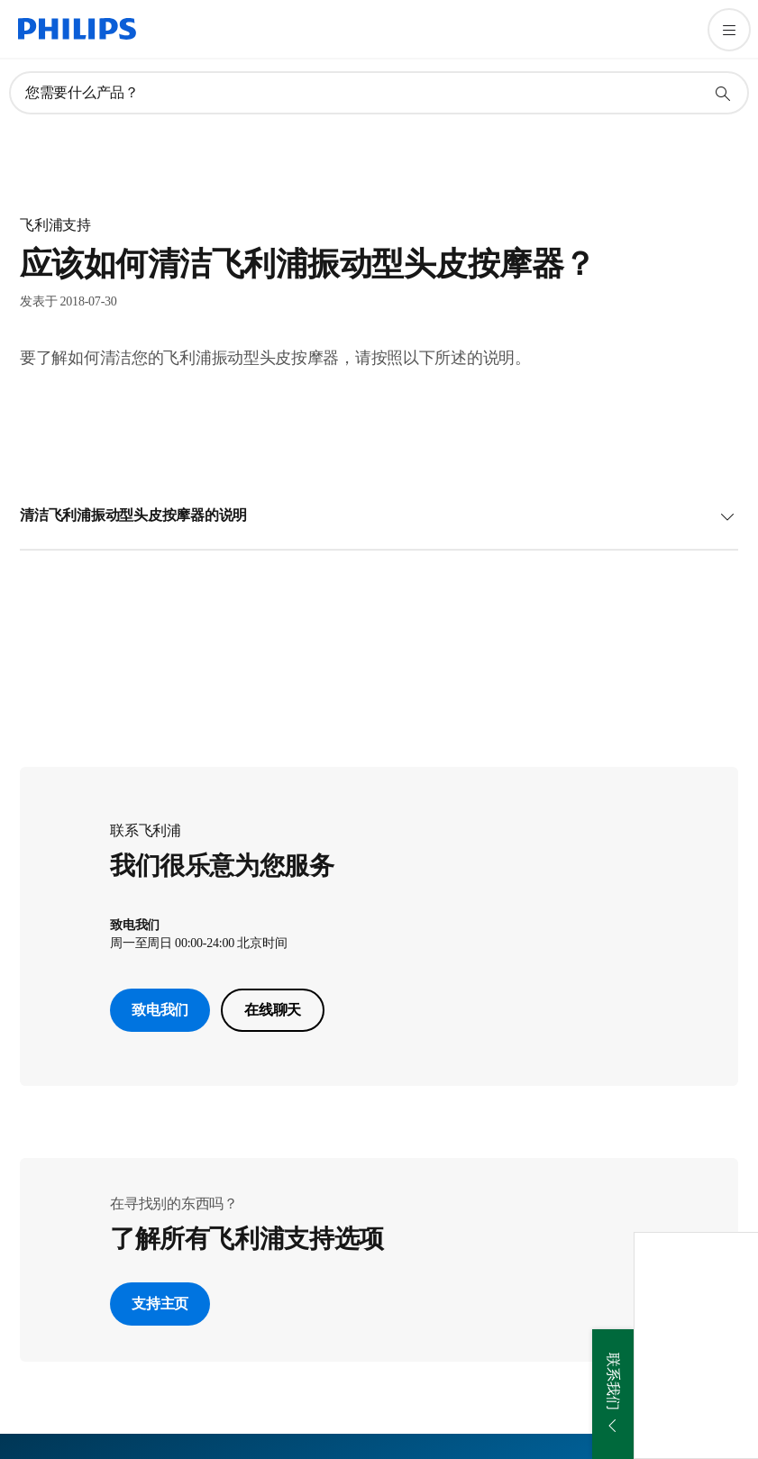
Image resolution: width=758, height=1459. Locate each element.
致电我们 (160, 1009)
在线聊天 (272, 1009)
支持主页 (160, 1303)
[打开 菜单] (729, 29)
